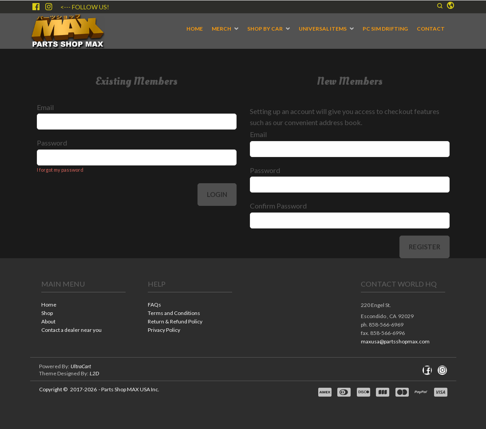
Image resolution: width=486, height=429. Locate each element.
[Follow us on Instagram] (48, 6)
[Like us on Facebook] (36, 6)
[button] (440, 5)
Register (424, 247)
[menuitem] (194, 29)
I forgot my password (60, 170)
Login (217, 194)
